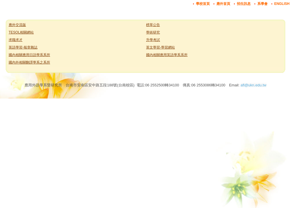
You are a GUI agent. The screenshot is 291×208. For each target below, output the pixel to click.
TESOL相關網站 (21, 32)
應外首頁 (223, 4)
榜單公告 (153, 25)
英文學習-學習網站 (160, 47)
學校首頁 (203, 4)
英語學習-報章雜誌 (23, 47)
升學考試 (153, 40)
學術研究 (153, 32)
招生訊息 (244, 4)
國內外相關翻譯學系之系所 (29, 62)
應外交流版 (17, 25)
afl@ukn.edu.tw (254, 85)
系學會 (262, 4)
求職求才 (15, 40)
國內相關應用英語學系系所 (167, 55)
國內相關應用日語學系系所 (29, 55)
